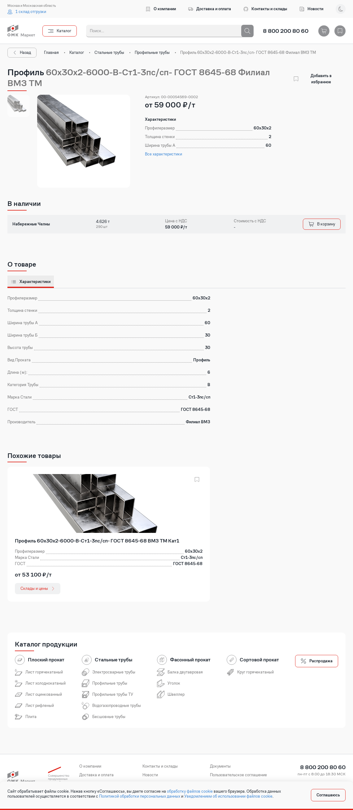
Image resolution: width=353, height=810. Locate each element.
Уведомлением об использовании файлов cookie (228, 796)
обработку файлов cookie (190, 791)
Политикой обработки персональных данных (139, 796)
